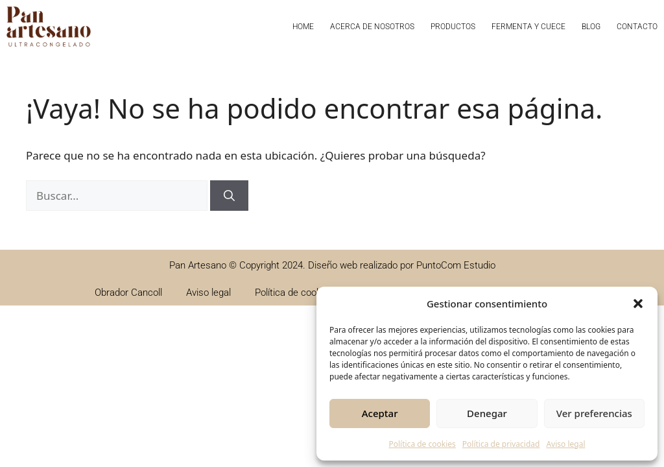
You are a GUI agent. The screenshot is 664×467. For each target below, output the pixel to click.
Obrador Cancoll (128, 292)
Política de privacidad (501, 443)
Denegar (487, 413)
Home (303, 26)
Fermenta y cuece (528, 26)
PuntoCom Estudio (455, 265)
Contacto (637, 26)
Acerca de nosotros (372, 26)
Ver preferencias (594, 413)
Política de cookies (421, 443)
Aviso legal (565, 443)
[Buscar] (229, 195)
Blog (591, 26)
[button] (638, 303)
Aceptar (380, 413)
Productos (453, 26)
